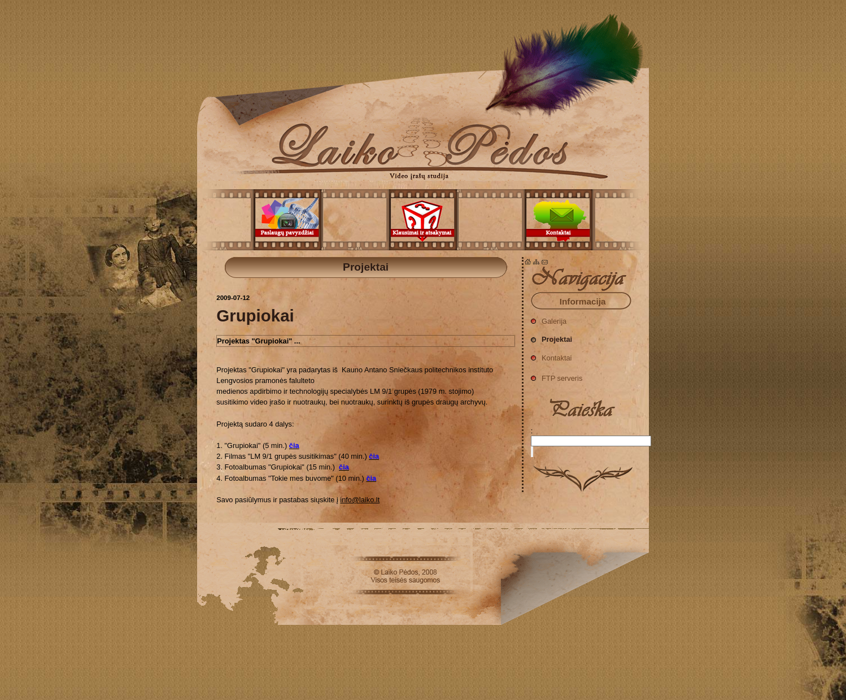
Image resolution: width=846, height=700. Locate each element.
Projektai (423, 90)
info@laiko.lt (360, 499)
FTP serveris (556, 375)
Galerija (548, 318)
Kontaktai (551, 355)
